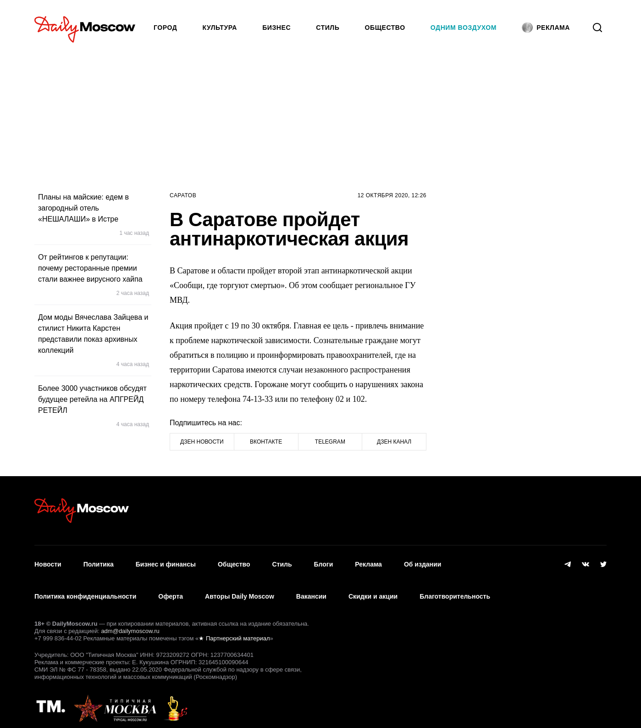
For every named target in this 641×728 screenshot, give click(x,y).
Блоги (323, 562)
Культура (220, 27)
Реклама (368, 562)
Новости (47, 562)
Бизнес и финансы (166, 562)
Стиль (327, 27)
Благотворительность (455, 589)
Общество (385, 27)
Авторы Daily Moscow (239, 589)
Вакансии (311, 589)
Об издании (422, 562)
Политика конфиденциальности (85, 589)
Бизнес (276, 27)
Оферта (170, 589)
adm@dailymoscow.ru (130, 621)
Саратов (183, 195)
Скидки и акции (373, 589)
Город (165, 27)
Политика (98, 562)
